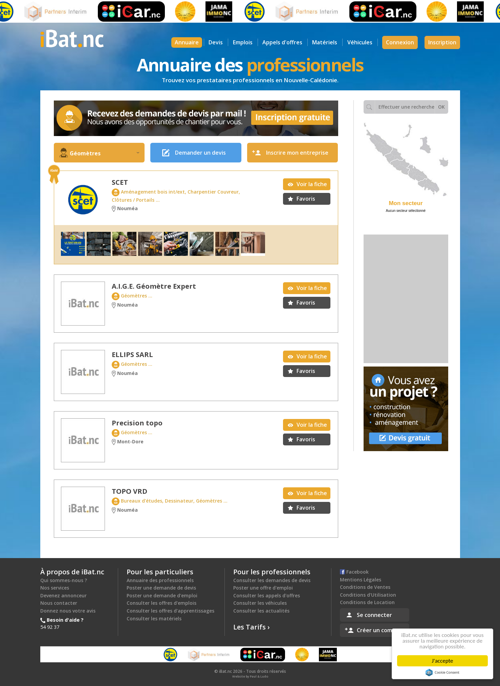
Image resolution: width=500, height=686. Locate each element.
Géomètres (104, 153)
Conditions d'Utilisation (368, 595)
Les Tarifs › (251, 627)
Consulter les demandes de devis (271, 580)
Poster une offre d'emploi (263, 587)
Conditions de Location (367, 602)
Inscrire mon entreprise (297, 152)
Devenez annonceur (63, 595)
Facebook (354, 572)
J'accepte (443, 660)
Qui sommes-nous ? (63, 580)
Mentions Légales (360, 579)
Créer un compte (379, 630)
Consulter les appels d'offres (266, 595)
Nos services (54, 587)
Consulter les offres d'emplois (161, 603)
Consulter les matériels (154, 618)
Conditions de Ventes (365, 587)
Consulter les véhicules (260, 603)
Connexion (400, 42)
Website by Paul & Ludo (250, 676)
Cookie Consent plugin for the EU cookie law (443, 672)
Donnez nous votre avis (67, 610)
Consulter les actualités (261, 610)
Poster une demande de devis (161, 587)
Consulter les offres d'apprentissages (170, 610)
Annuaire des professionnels (160, 580)
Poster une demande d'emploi (162, 595)
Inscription (442, 42)
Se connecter (374, 615)
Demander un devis (200, 152)
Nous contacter (58, 603)
